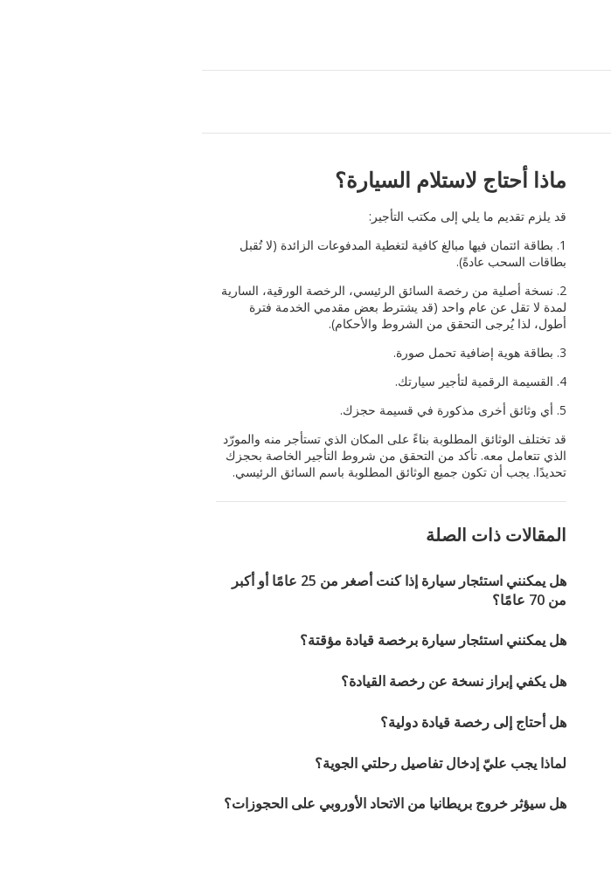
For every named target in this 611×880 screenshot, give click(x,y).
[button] (19, 34)
